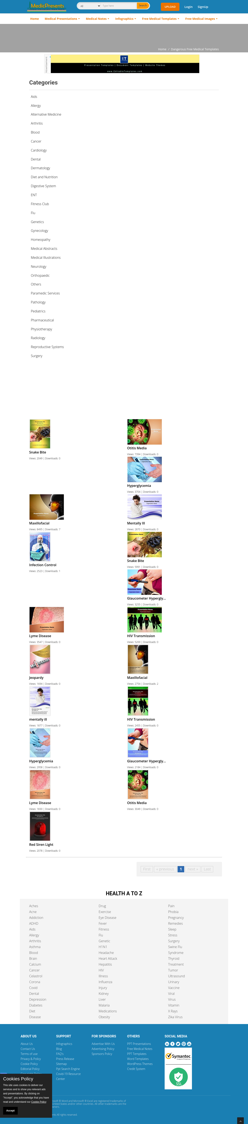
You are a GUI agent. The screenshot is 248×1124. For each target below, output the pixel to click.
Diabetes (35, 1005)
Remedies (175, 923)
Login (188, 7)
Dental (34, 993)
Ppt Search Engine (68, 1069)
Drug (102, 906)
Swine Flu (175, 947)
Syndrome (176, 952)
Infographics (124, 19)
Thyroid (173, 958)
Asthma (34, 947)
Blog (59, 1049)
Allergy (34, 935)
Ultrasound (176, 976)
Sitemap (61, 1064)
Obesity (104, 1017)
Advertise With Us (103, 1044)
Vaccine (174, 987)
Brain (33, 958)
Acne (32, 911)
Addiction (36, 917)
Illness (103, 976)
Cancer (34, 970)
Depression (37, 999)
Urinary (173, 982)
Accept (10, 1110)
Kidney (104, 993)
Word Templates (138, 1059)
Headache (106, 952)
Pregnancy (176, 917)
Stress (172, 935)
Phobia (173, 911)
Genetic (104, 941)
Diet (32, 1011)
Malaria (104, 1005)
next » (193, 868)
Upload (170, 7)
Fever (103, 923)
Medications (108, 1011)
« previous (165, 868)
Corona (34, 982)
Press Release (65, 1059)
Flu (101, 935)
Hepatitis (105, 964)
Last (207, 868)
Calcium (35, 964)
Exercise (105, 911)
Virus (172, 999)
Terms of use (29, 1054)
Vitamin (173, 1005)
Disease (35, 1017)
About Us (27, 1044)
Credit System (136, 1069)
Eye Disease (107, 917)
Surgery (174, 941)
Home (34, 19)
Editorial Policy (30, 1069)
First (146, 868)
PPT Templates (137, 1054)
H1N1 (103, 947)
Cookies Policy (18, 1079)
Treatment (176, 964)
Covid (33, 987)
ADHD (33, 923)
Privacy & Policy (31, 1059)
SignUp (203, 7)
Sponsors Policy (102, 1054)
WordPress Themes (140, 1064)
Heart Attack (108, 958)
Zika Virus (175, 1017)
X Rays (173, 1011)
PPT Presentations (139, 1044)
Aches (33, 906)
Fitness (104, 929)
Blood (33, 952)
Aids (34, 96)
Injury (103, 987)
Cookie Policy (29, 1064)
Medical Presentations (61, 19)
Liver (102, 999)
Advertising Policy (103, 1049)
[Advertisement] (124, 35)
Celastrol (35, 976)
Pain (171, 906)
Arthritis (35, 941)
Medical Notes (96, 19)
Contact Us (28, 1049)
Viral (171, 993)
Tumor (173, 970)
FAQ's (59, 1054)
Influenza (105, 982)
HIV (101, 970)
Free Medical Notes (139, 1049)
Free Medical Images (200, 19)
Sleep (172, 929)
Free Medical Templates (159, 19)
